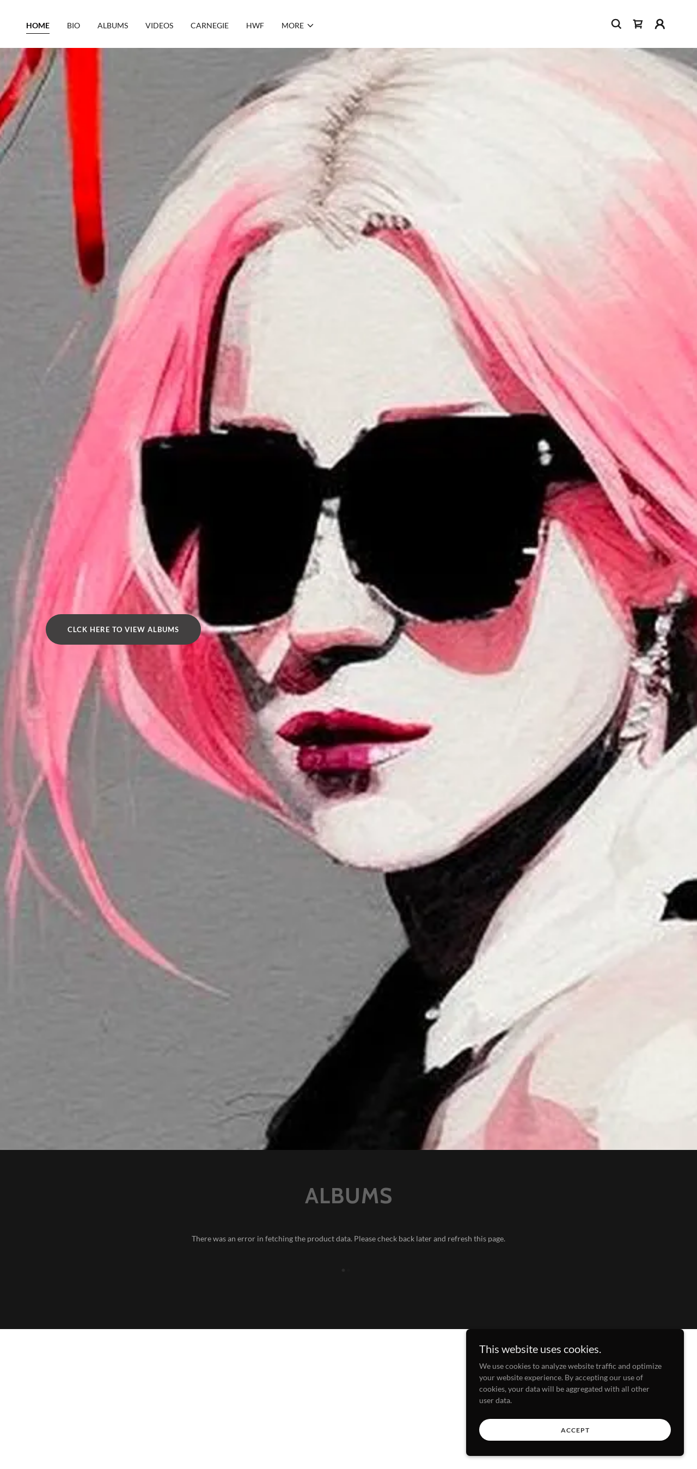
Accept (575, 1430)
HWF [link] (255, 25)
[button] (298, 25)
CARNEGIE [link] (210, 25)
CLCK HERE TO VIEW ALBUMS (123, 629)
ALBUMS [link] (112, 25)
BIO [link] (73, 25)
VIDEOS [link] (159, 25)
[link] (638, 24)
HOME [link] (38, 25)
